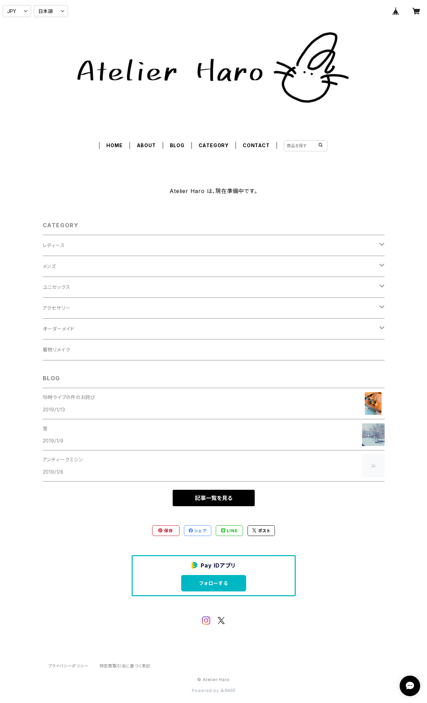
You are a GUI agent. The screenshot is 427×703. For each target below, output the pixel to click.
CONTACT (256, 145)
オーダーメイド (59, 329)
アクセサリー (56, 308)
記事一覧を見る (213, 498)
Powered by (214, 690)
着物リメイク (56, 350)
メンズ (49, 266)
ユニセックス (56, 287)
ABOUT (146, 145)
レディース (54, 245)
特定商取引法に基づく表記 (125, 665)
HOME (114, 145)
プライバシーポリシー (68, 665)
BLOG (177, 145)
